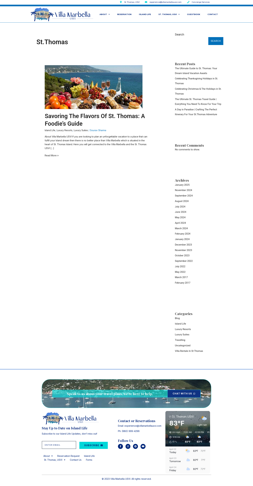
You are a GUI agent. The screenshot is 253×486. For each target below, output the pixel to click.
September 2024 (184, 195)
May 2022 (180, 272)
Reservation (124, 14)
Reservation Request (68, 456)
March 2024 (181, 228)
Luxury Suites (81, 130)
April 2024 (180, 222)
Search (179, 34)
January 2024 (182, 239)
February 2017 (182, 282)
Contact (212, 14)
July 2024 (180, 206)
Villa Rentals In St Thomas (189, 351)
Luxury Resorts (64, 130)
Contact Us (75, 459)
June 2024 (180, 211)
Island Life (145, 14)
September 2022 (184, 261)
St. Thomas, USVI (169, 14)
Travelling (180, 340)
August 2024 (182, 201)
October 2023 (182, 255)
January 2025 (182, 184)
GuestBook (193, 14)
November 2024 (183, 190)
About (105, 14)
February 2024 (182, 233)
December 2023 (183, 244)
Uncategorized (182, 345)
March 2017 (181, 277)
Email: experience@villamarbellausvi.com (139, 425)
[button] (173, 437)
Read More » (52, 155)
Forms (89, 459)
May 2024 (180, 217)
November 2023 (183, 250)
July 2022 (180, 266)
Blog (177, 318)
